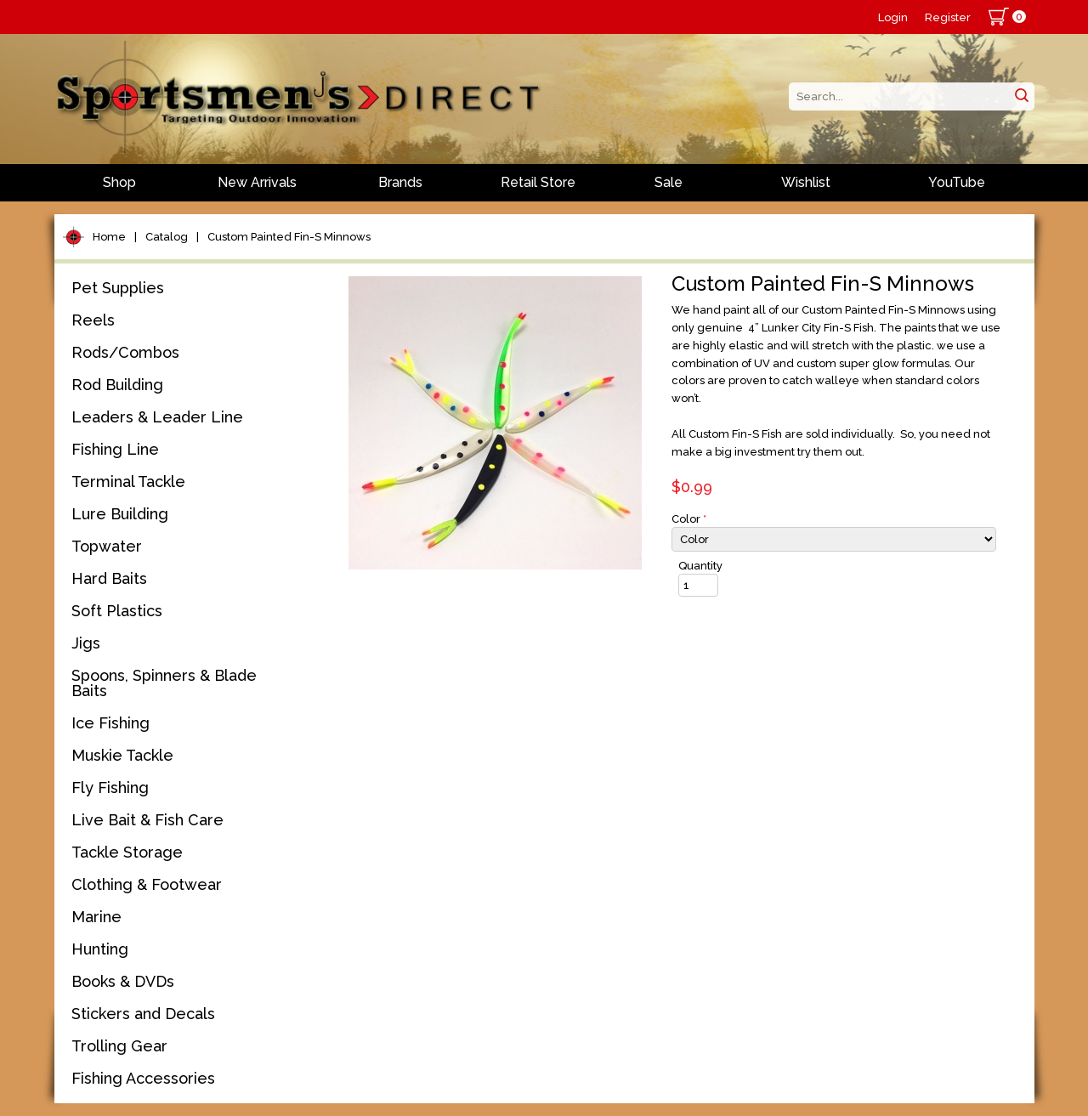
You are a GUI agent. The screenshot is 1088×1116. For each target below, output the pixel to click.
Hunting (99, 949)
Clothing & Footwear (146, 884)
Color (689, 519)
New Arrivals (257, 182)
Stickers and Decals (143, 1014)
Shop (119, 182)
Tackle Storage (127, 852)
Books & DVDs (122, 981)
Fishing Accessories (143, 1078)
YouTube (956, 182)
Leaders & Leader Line (157, 417)
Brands (400, 182)
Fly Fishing (110, 787)
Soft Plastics (116, 611)
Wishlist (805, 182)
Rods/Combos (125, 352)
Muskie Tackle (122, 755)
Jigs (85, 643)
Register (948, 17)
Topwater (106, 546)
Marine (96, 917)
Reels (93, 320)
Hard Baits (109, 578)
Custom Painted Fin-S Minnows (289, 236)
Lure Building (119, 514)
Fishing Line (115, 449)
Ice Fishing (110, 723)
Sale (668, 182)
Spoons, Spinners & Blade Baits (164, 683)
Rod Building (117, 385)
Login (893, 17)
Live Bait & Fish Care (147, 820)
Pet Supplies (117, 288)
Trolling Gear (119, 1046)
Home (109, 236)
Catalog (166, 236)
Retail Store (538, 182)
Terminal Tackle (128, 481)
